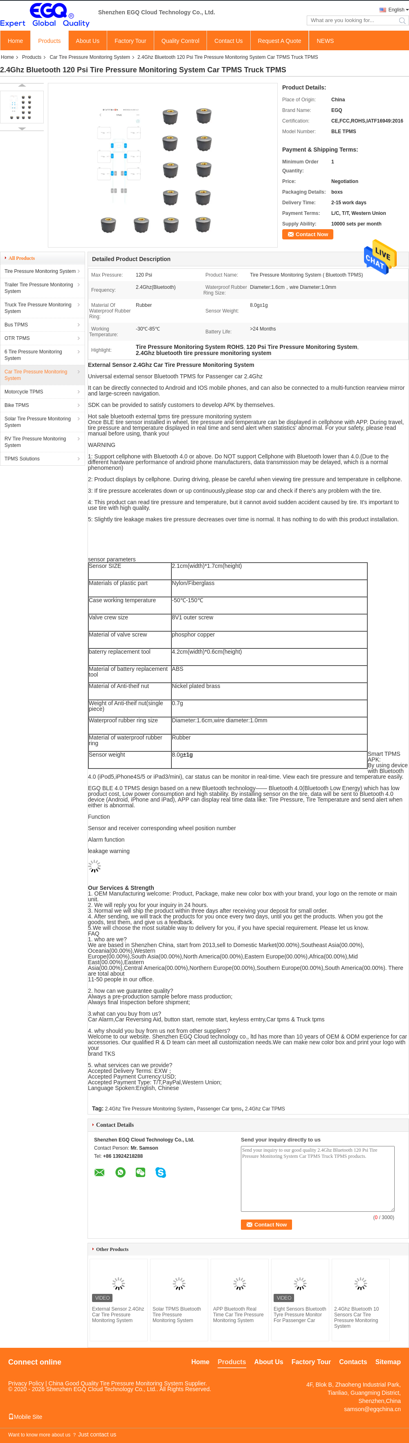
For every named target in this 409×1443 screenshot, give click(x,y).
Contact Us (228, 41)
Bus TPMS (16, 325)
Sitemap (388, 1361)
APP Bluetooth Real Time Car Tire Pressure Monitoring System (238, 1314)
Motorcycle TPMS (23, 392)
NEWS (325, 41)
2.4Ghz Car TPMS (265, 1109)
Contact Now (312, 234)
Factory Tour (130, 41)
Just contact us (97, 1434)
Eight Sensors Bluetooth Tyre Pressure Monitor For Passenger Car (300, 1314)
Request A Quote (279, 41)
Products (49, 41)
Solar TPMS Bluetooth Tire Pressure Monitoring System (177, 1314)
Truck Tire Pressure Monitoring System (38, 308)
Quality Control (181, 41)
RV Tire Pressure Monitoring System (35, 442)
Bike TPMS (16, 405)
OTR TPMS (17, 338)
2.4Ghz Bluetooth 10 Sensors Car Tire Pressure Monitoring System (356, 1317)
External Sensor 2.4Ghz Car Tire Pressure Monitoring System (118, 1314)
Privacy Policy (26, 1383)
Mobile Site (25, 1417)
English (397, 10)
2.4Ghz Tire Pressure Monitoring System (149, 1109)
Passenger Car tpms (219, 1109)
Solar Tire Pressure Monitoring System (37, 422)
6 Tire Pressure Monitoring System (33, 355)
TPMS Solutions (22, 459)
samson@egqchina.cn (372, 1409)
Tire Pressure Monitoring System (40, 271)
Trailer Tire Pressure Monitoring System (38, 288)
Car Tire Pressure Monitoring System (89, 57)
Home (15, 41)
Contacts (353, 1361)
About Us (88, 41)
